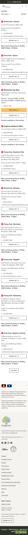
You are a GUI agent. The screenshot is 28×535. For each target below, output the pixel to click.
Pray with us (5, 466)
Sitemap (3, 489)
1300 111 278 (5, 504)
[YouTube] (11, 443)
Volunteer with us (6, 459)
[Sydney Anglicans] (5, 449)
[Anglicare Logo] (6, 6)
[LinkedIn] (5, 443)
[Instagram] (8, 443)
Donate (3, 463)
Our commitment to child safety (10, 482)
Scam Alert (4, 495)
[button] (25, 6)
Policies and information (8, 485)
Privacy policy (5, 479)
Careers (3, 456)
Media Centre (5, 469)
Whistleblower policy (7, 476)
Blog (2, 492)
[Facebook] (2, 443)
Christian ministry (6, 472)
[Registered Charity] (13, 449)
